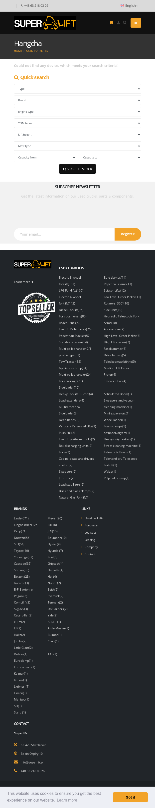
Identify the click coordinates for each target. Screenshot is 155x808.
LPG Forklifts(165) (71, 290)
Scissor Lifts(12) (115, 290)
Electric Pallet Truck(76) (75, 329)
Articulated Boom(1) (118, 394)
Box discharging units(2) (75, 446)
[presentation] (54, 211)
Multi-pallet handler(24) (75, 374)
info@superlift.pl (32, 762)
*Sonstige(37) (23, 557)
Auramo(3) (21, 583)
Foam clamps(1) (115, 426)
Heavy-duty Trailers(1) (119, 439)
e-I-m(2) (19, 622)
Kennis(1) (20, 680)
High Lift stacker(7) (117, 342)
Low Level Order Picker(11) (122, 297)
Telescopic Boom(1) (117, 452)
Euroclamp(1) (23, 660)
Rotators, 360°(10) (116, 303)
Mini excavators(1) (117, 413)
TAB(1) (52, 654)
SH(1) (18, 706)
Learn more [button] (67, 800)
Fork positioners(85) (73, 316)
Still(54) (19, 544)
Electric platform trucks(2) (77, 439)
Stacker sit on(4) (115, 381)
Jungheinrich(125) (26, 525)
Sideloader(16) (69, 387)
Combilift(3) (22, 602)
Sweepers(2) (67, 471)
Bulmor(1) (55, 635)
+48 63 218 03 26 (33, 771)
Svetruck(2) (55, 596)
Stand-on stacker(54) (73, 342)
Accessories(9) (114, 329)
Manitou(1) (21, 699)
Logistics (91, 532)
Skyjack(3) (21, 609)
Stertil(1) (20, 712)
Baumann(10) (57, 538)
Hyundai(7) (55, 551)
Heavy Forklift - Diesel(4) (76, 394)
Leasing (90, 540)
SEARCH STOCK (77, 169)
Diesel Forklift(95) (71, 310)
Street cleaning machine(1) (122, 446)
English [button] (129, 5)
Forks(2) (64, 452)
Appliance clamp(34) (73, 368)
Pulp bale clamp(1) (117, 478)
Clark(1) (53, 641)
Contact (90, 554)
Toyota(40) (21, 551)
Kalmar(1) (21, 673)
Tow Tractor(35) (70, 361)
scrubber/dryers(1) (117, 433)
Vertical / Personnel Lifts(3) (77, 426)
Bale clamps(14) (115, 277)
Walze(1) (110, 471)
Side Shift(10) (113, 310)
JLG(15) (53, 531)
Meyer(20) (55, 518)
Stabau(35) (21, 570)
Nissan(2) (54, 583)
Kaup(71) (20, 531)
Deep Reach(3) (69, 420)
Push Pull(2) (67, 433)
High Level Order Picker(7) (122, 336)
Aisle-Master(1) (58, 628)
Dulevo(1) (20, 654)
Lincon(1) (20, 693)
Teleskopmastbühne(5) (120, 361)
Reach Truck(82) (70, 323)
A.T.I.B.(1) (54, 622)
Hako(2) (19, 635)
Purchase (91, 525)
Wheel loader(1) (115, 420)
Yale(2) (52, 615)
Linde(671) (21, 518)
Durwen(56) (22, 538)
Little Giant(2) (23, 648)
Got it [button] (130, 797)
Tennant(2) (55, 602)
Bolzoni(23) (22, 576)
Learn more (23, 282)
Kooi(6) (52, 557)
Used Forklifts (37, 50)
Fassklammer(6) (115, 349)
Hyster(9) (54, 544)
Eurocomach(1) (24, 667)
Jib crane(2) (67, 478)
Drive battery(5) (115, 355)
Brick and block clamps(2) (76, 491)
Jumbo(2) (20, 641)
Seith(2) (53, 589)
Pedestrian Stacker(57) (75, 336)
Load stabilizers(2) (71, 484)
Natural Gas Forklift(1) (74, 497)
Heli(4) (52, 576)
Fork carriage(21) (71, 381)
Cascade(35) (22, 563)
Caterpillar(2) (23, 615)
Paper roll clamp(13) (118, 284)
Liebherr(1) (21, 686)
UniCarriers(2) (58, 609)
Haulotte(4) (55, 570)
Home (18, 50)
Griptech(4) (55, 563)
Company (91, 547)
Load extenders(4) (71, 400)
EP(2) (17, 628)
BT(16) (52, 525)
